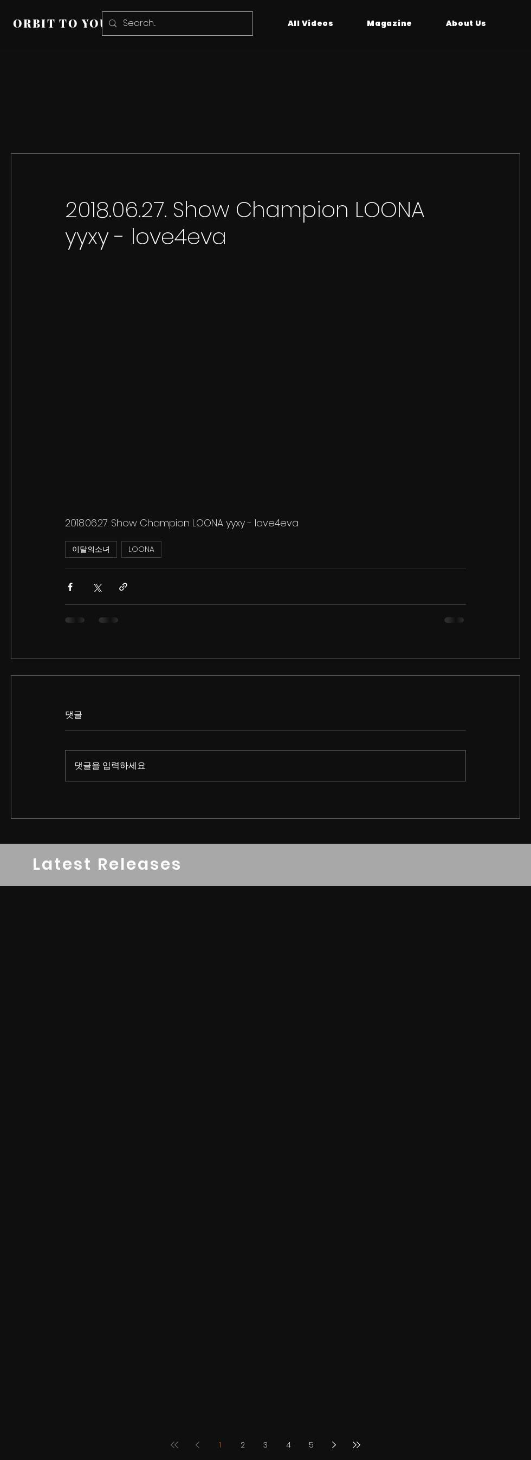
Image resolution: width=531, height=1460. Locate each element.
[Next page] (334, 1445)
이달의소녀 (91, 549)
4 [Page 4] (288, 1444)
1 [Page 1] (220, 1444)
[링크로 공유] (123, 587)
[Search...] (176, 23)
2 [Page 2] (243, 1444)
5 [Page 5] (311, 1444)
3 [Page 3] (265, 1444)
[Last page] (356, 1445)
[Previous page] (197, 1445)
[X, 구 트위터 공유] (97, 587)
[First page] (174, 1445)
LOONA (141, 549)
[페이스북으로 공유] (70, 587)
